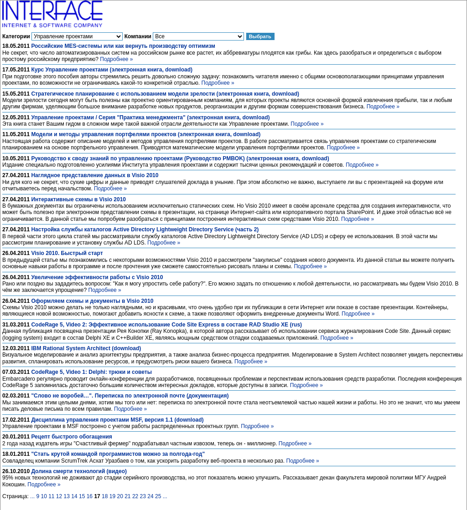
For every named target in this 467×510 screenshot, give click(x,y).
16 (90, 496)
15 (82, 496)
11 (51, 496)
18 (105, 496)
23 (143, 496)
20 (120, 496)
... (32, 496)
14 (74, 496)
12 (59, 496)
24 (150, 496)
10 (44, 496)
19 (112, 496)
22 (135, 496)
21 (127, 496)
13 (67, 496)
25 (158, 496)
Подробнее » (116, 59)
